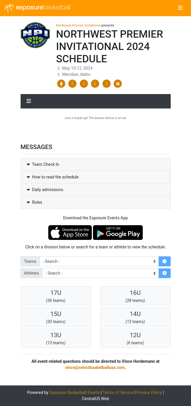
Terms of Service (118, 392)
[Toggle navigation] (180, 8)
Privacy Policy (149, 392)
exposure (37, 8)
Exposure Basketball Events (74, 392)
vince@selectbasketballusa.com (95, 367)
